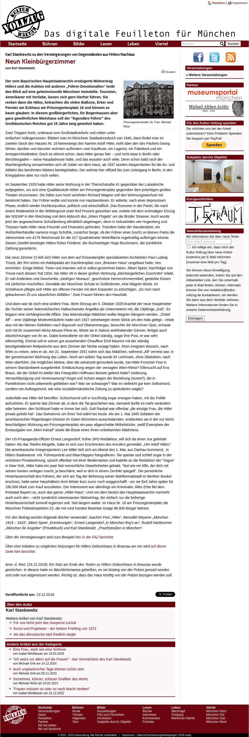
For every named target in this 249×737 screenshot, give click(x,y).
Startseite (17, 44)
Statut (42, 714)
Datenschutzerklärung (214, 310)
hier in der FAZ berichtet (94, 537)
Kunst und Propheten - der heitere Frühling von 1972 (54, 629)
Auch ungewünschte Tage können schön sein (48, 669)
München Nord (216, 711)
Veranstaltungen (49, 711)
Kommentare (151, 718)
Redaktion (216, 3)
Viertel (161, 44)
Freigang (177, 714)
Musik (76, 711)
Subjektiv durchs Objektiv (114, 722)
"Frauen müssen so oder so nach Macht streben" (51, 689)
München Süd (215, 718)
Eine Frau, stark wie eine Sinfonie (39, 649)
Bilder (79, 44)
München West (216, 722)
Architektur (104, 718)
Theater (77, 714)
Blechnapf (178, 711)
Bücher (147, 711)
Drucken (168, 71)
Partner (43, 722)
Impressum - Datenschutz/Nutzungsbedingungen (149, 735)
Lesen (106, 44)
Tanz (75, 722)
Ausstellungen (106, 711)
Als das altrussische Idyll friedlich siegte (44, 634)
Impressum (237, 3)
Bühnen (50, 44)
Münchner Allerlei (183, 718)
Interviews (149, 714)
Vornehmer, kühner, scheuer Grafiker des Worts (50, 679)
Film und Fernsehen (110, 714)
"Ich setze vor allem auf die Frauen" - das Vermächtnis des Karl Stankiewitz (72, 659)
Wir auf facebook (49, 729)
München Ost (215, 714)
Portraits (148, 722)
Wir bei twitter (47, 725)
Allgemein (79, 718)
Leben (133, 44)
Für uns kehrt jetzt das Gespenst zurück (44, 623)
